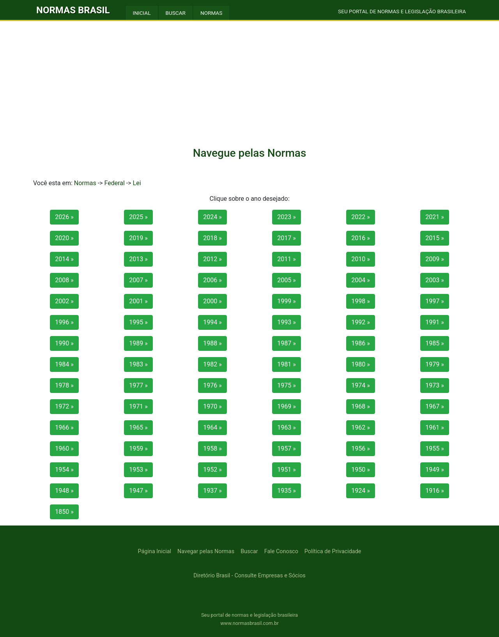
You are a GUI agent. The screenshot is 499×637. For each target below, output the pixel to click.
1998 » (360, 301)
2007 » (138, 280)
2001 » (138, 301)
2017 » (286, 238)
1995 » (138, 322)
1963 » (286, 427)
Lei (137, 183)
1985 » (434, 343)
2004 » (360, 280)
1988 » (212, 343)
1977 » (138, 385)
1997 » (434, 301)
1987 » (286, 343)
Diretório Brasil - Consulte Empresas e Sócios (249, 575)
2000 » (212, 301)
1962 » (360, 427)
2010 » (360, 259)
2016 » (360, 238)
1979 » (434, 364)
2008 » (64, 280)
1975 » (286, 385)
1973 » (434, 385)
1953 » (138, 469)
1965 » (138, 427)
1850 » (64, 511)
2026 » (64, 217)
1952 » (212, 469)
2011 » (286, 259)
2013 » (138, 259)
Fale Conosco (281, 551)
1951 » (286, 469)
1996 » (64, 322)
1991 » (434, 322)
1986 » (360, 343)
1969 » (286, 406)
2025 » (138, 217)
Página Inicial (154, 551)
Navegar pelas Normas (205, 551)
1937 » (212, 490)
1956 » (360, 448)
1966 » (64, 427)
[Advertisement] (249, 79)
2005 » (286, 280)
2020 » (64, 238)
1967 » (434, 406)
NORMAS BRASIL (73, 10)
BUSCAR (176, 13)
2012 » (212, 259)
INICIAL (142, 13)
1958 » (212, 448)
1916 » (434, 490)
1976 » (212, 385)
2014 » (64, 259)
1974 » (360, 385)
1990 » (64, 343)
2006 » (212, 280)
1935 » (286, 490)
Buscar (249, 551)
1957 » (286, 448)
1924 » (360, 490)
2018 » (212, 238)
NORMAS (211, 13)
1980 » (360, 364)
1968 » (360, 406)
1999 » (286, 301)
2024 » (212, 217)
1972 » (64, 406)
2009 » (434, 259)
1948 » (64, 490)
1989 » (138, 343)
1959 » (138, 448)
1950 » (360, 469)
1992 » (360, 322)
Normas (85, 183)
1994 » (212, 322)
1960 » (64, 448)
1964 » (212, 427)
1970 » (212, 406)
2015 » (434, 238)
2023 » (286, 217)
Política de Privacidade (332, 551)
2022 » (360, 217)
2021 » (434, 217)
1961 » (434, 427)
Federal (114, 183)
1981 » (286, 364)
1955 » (434, 448)
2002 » (64, 301)
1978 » (64, 385)
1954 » (64, 469)
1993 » (286, 322)
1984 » (64, 364)
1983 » (138, 364)
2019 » (138, 238)
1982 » (212, 364)
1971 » (138, 406)
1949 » (434, 469)
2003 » (434, 280)
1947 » (138, 490)
